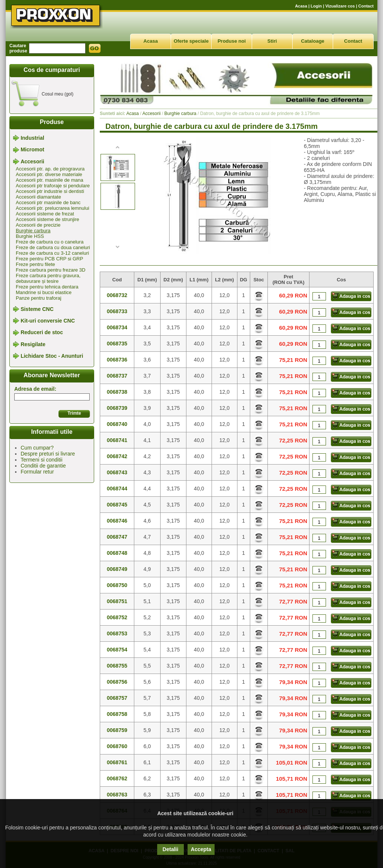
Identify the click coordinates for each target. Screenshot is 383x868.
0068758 (117, 714)
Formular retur (37, 472)
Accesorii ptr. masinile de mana (49, 180)
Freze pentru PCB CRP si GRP (49, 258)
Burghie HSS (30, 236)
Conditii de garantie (43, 466)
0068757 (117, 698)
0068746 (117, 521)
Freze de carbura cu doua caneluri (53, 247)
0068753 (117, 633)
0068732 (117, 295)
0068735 (117, 344)
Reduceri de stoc (42, 333)
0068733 (117, 311)
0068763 (117, 795)
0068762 (117, 778)
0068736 (117, 360)
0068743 (117, 472)
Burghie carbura (33, 230)
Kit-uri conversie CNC (48, 321)
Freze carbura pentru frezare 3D (51, 270)
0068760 (117, 746)
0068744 (117, 489)
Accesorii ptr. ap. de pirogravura (50, 169)
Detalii (170, 849)
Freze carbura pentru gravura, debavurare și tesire (48, 278)
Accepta (201, 849)
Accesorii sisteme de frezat (45, 214)
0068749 (117, 569)
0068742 (117, 456)
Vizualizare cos (340, 6)
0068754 (117, 650)
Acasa (301, 6)
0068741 (117, 440)
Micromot (32, 150)
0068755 (117, 666)
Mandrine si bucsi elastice (44, 292)
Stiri (272, 41)
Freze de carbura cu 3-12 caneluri (52, 253)
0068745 (117, 505)
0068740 (117, 424)
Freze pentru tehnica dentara (47, 287)
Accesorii (32, 161)
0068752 (117, 617)
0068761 (117, 762)
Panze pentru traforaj (38, 298)
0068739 (117, 408)
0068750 (117, 585)
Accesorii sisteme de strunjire (47, 219)
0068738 (117, 392)
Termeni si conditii (41, 460)
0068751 (117, 601)
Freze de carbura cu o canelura (50, 242)
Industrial (32, 138)
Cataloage (312, 41)
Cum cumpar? (37, 448)
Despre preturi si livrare (48, 454)
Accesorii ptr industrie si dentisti (50, 191)
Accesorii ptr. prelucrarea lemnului (52, 208)
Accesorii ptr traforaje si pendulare (53, 185)
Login (316, 6)
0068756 (117, 682)
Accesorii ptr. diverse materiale (49, 174)
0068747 (117, 537)
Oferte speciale (191, 41)
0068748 (117, 553)
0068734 (117, 327)
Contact (366, 6)
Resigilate (33, 344)
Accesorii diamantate (38, 197)
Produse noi (232, 41)
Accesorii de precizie (38, 225)
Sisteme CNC (37, 309)
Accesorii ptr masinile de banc (48, 202)
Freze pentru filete (35, 264)
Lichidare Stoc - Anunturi (52, 356)
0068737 (117, 376)
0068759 (117, 730)
